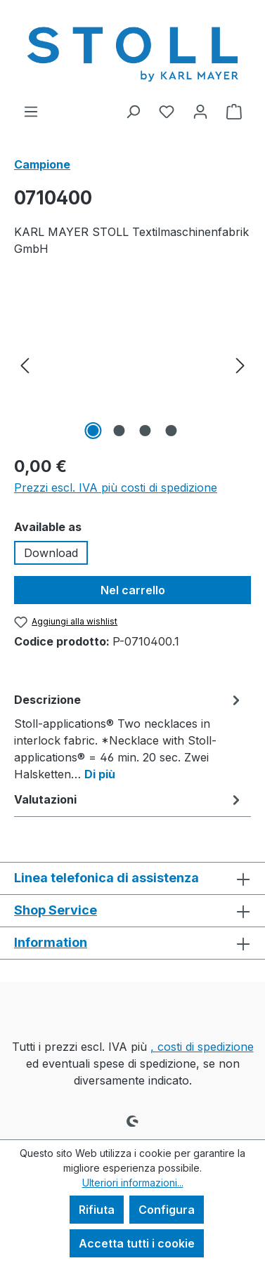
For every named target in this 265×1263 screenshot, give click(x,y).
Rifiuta (97, 1210)
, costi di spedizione (202, 1047)
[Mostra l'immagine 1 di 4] (93, 430)
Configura (166, 1210)
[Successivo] (240, 364)
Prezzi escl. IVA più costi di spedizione (115, 487)
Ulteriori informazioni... (132, 1183)
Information (50, 942)
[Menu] (31, 111)
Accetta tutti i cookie (137, 1243)
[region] (132, 364)
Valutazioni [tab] (129, 799)
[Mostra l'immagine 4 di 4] (171, 430)
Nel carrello (133, 590)
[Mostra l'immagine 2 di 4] (119, 430)
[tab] (129, 736)
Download (51, 553)
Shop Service (55, 910)
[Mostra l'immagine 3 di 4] (145, 430)
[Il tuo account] (200, 111)
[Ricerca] (133, 111)
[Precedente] (24, 364)
